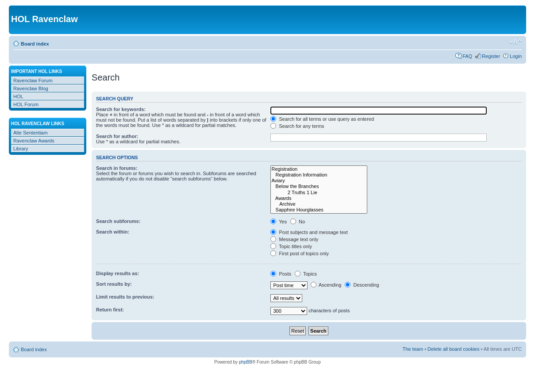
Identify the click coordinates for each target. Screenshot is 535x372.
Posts (280, 273)
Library (20, 148)
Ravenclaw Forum (33, 80)
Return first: (110, 309)
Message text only (294, 239)
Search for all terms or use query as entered (322, 119)
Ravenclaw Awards (33, 140)
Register (491, 56)
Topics (306, 273)
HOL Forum (25, 104)
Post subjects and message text (308, 232)
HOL (18, 96)
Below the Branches (318, 186)
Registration (318, 169)
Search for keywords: (121, 109)
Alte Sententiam (30, 132)
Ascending (326, 285)
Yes (278, 221)
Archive (318, 204)
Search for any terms (297, 126)
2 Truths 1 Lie (318, 193)
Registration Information (318, 175)
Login (516, 56)
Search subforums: (118, 221)
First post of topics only (299, 253)
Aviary (318, 181)
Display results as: (117, 273)
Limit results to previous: (125, 296)
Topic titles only (291, 246)
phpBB (245, 362)
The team (413, 349)
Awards (318, 198)
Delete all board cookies (453, 349)
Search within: (112, 231)
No (297, 221)
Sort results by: (114, 284)
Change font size (515, 42)
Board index (35, 43)
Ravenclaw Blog (30, 88)
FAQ (467, 56)
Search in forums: (117, 168)
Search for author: (117, 136)
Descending (362, 285)
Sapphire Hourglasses (318, 210)
